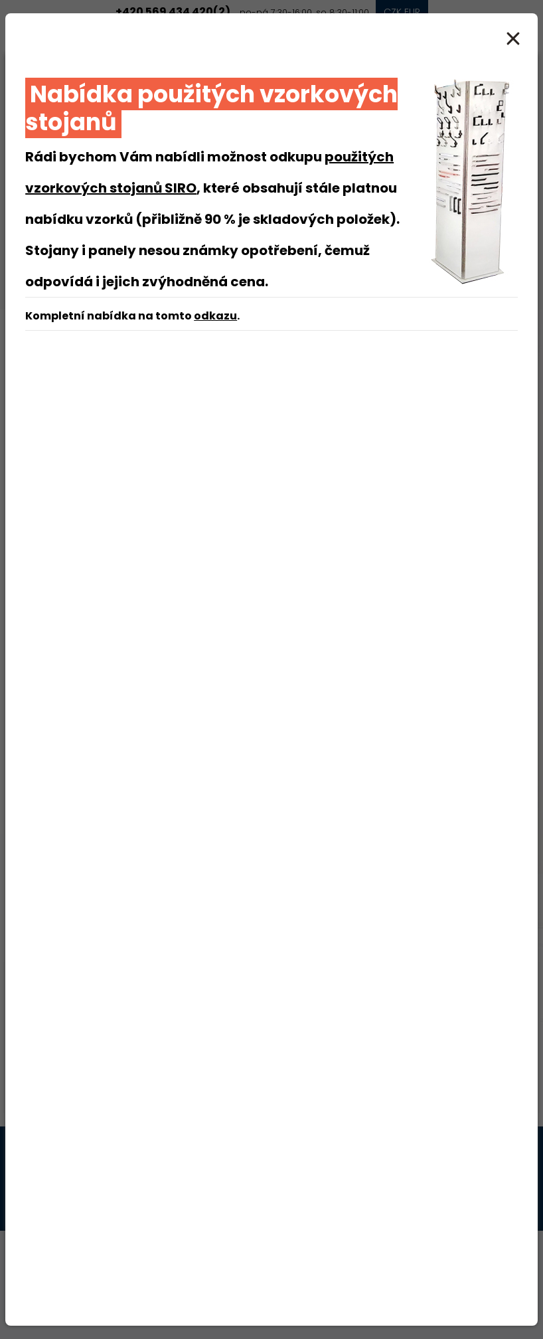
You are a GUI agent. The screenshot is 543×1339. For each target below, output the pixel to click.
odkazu (215, 315)
